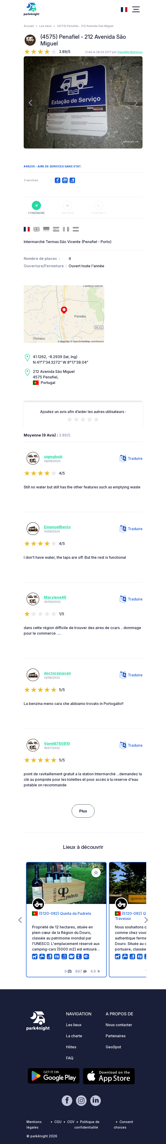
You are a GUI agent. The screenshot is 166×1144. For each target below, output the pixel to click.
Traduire (131, 458)
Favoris (67, 208)
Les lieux (45, 26)
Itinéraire (36, 208)
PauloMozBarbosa (130, 52)
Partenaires (115, 1036)
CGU (57, 1122)
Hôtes (71, 1047)
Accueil (29, 26)
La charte (74, 1036)
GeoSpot (113, 1047)
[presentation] (30, 102)
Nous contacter (119, 1024)
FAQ (69, 1058)
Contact (98, 208)
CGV (70, 1122)
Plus (83, 811)
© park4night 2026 (41, 1136)
